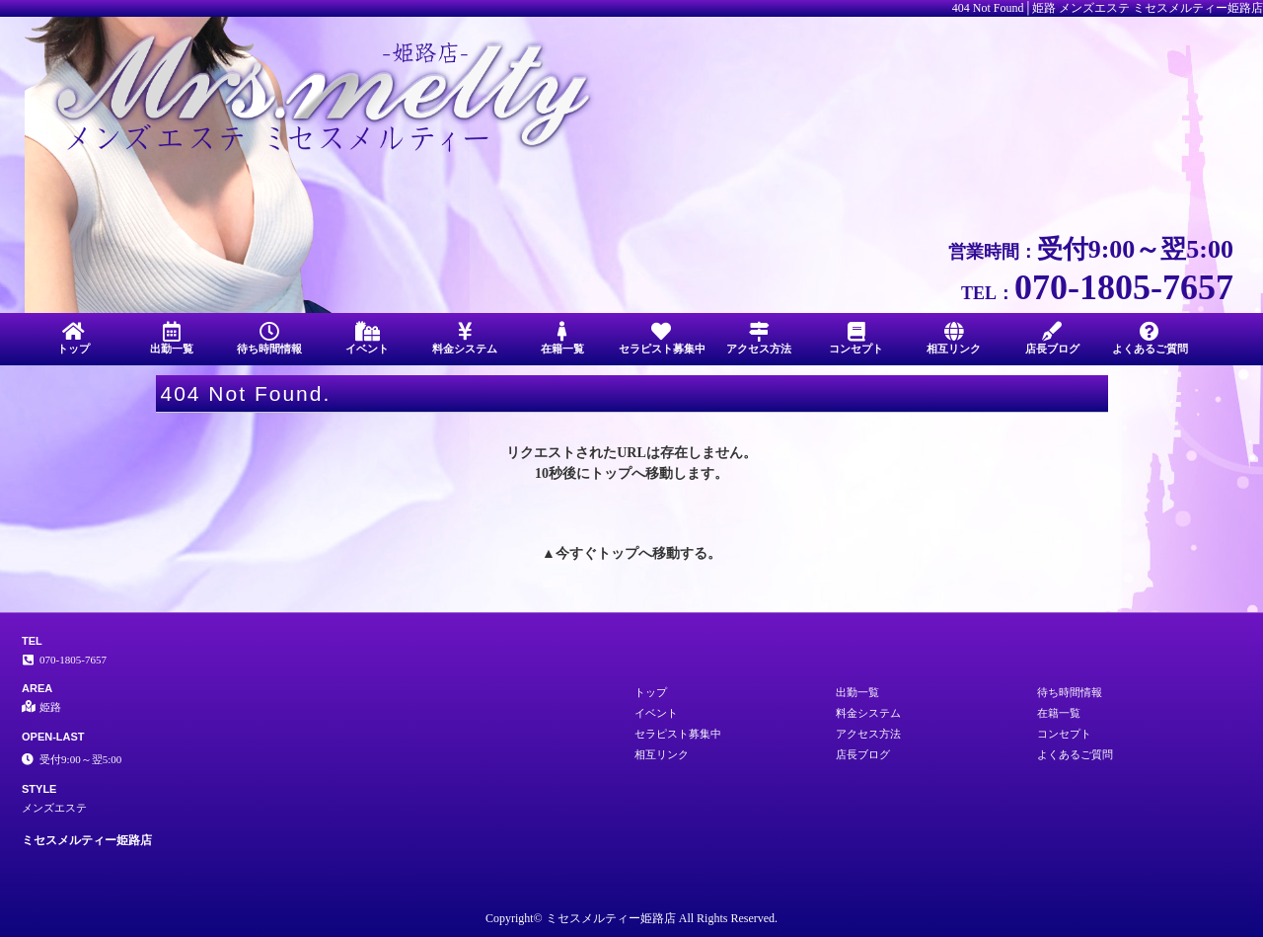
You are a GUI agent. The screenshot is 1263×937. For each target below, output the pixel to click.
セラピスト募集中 (662, 338)
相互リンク (954, 338)
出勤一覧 (171, 338)
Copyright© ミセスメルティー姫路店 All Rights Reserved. (631, 918)
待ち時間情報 (269, 338)
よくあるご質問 (1150, 338)
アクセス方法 (758, 338)
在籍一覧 (563, 338)
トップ (73, 338)
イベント (367, 338)
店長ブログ (1052, 338)
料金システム (465, 338)
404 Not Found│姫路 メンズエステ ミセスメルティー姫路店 (1107, 8)
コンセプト (856, 338)
